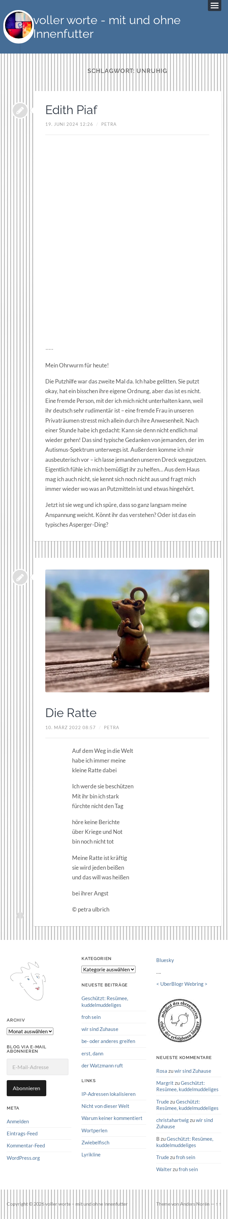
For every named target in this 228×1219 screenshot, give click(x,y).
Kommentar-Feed (26, 1145)
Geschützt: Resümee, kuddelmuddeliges (104, 1001)
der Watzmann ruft (102, 1065)
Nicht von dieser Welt (105, 1106)
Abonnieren (26, 1088)
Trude (162, 1102)
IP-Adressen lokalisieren (108, 1094)
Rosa (161, 1071)
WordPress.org (23, 1158)
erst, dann (92, 1053)
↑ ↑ (218, 1204)
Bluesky (165, 960)
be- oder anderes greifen (108, 1041)
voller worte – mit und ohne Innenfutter (86, 1204)
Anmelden (18, 1121)
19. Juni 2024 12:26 (69, 124)
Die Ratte (71, 713)
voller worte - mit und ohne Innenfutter (107, 26)
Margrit (165, 1083)
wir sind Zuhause (99, 1029)
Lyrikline (91, 1154)
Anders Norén (195, 1204)
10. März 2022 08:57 (70, 727)
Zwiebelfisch (95, 1142)
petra (109, 124)
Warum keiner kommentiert (111, 1118)
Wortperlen (94, 1130)
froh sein (91, 1017)
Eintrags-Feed (22, 1133)
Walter (164, 1169)
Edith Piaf (71, 110)
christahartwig (172, 1120)
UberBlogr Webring (182, 984)
